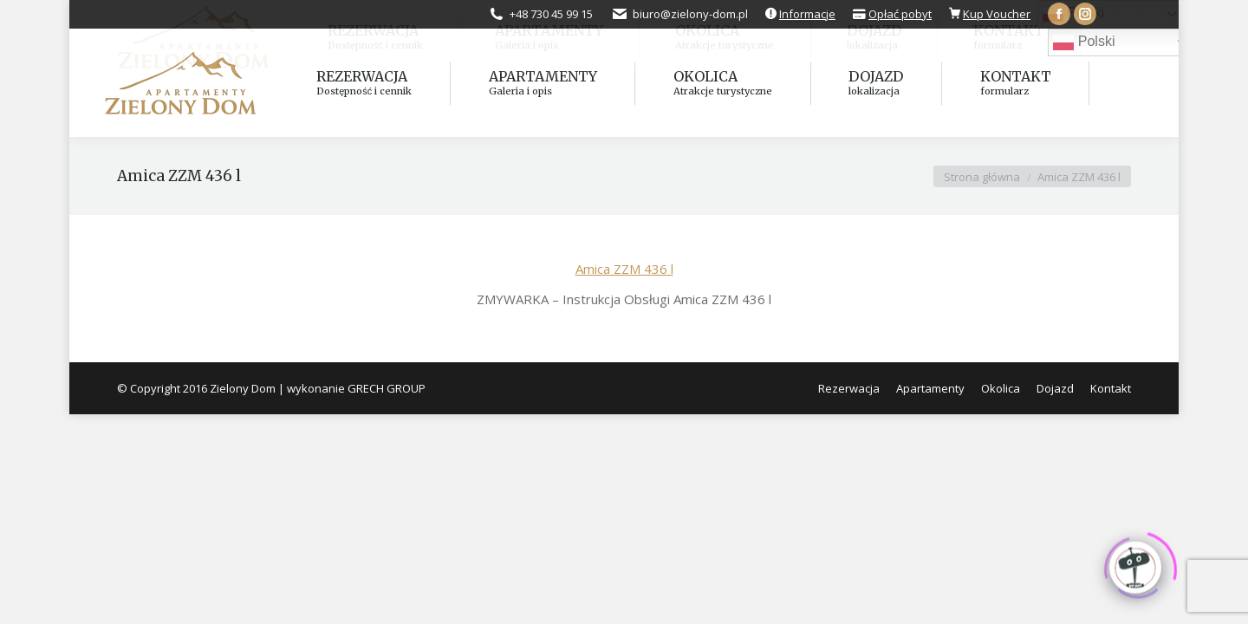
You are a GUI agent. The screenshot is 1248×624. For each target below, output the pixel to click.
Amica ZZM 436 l (624, 268)
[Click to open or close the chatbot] (1135, 563)
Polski (1084, 42)
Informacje (807, 14)
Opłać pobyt (900, 14)
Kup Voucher (996, 14)
